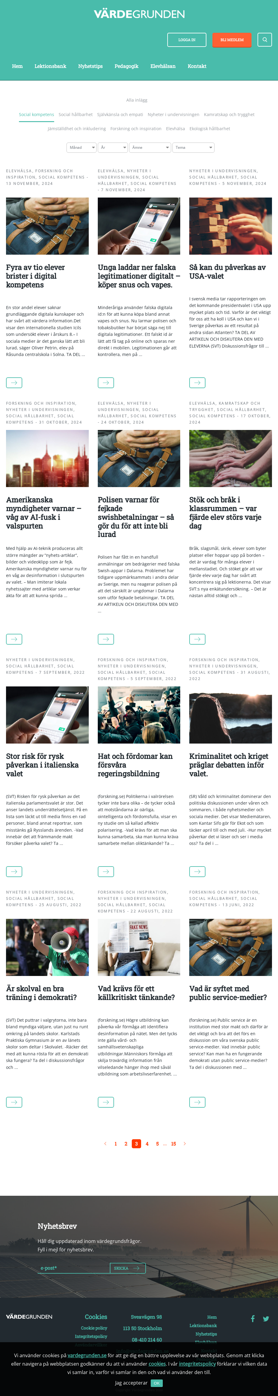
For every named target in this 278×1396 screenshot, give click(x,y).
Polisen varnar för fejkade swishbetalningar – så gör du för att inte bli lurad (136, 517)
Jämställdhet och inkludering (77, 128)
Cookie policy (94, 1328)
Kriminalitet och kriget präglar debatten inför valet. (228, 764)
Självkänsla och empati (120, 114)
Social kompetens (36, 114)
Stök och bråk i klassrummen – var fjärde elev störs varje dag (225, 512)
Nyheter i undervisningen (173, 114)
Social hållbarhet (76, 114)
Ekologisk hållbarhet (210, 128)
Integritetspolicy (91, 1336)
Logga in (186, 39)
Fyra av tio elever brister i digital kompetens (35, 276)
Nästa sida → (184, 1143)
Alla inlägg (136, 100)
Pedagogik (126, 66)
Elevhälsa (175, 128)
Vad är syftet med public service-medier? (228, 993)
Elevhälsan (163, 66)
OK (156, 1383)
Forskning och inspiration (136, 128)
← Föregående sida (105, 1143)
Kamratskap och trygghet (229, 114)
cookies (157, 1364)
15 (173, 1143)
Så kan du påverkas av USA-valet (227, 271)
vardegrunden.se (87, 1355)
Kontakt (197, 66)
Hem (17, 66)
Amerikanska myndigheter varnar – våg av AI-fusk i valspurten (43, 512)
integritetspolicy (197, 1364)
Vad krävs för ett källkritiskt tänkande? (136, 993)
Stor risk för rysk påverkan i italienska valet (42, 764)
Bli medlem (232, 39)
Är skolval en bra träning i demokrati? (41, 993)
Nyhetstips (90, 66)
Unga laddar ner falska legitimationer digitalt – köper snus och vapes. (139, 276)
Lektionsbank (50, 66)
